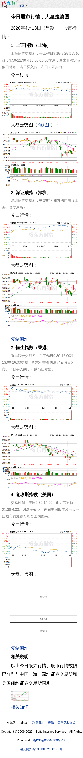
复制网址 (21, 339)
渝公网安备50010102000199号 (41, 749)
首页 (21, 5)
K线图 (43, 124)
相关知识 (20, 707)
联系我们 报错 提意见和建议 (54, 722)
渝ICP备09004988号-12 (49, 740)
